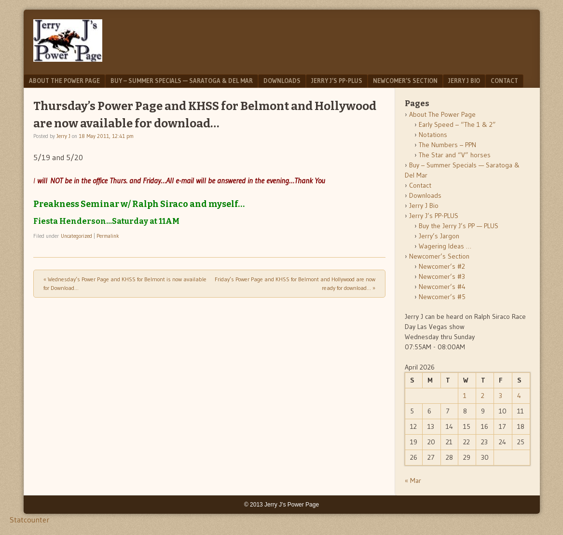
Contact (504, 80)
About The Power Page (64, 80)
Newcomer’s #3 (442, 276)
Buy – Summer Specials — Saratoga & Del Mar (181, 80)
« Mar (413, 480)
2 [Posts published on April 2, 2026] (482, 395)
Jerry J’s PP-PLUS (336, 80)
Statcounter (29, 519)
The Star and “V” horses (455, 155)
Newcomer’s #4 (442, 286)
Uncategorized (76, 236)
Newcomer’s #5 (442, 296)
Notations (433, 134)
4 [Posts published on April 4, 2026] (519, 395)
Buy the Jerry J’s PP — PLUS (458, 225)
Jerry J (63, 136)
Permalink (107, 236)
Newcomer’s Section (405, 80)
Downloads (282, 80)
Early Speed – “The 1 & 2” (457, 124)
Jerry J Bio (464, 80)
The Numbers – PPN (447, 144)
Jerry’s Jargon (439, 236)
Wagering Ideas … (445, 246)
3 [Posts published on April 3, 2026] (500, 395)
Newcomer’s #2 (442, 266)
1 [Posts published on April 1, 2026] (465, 395)
